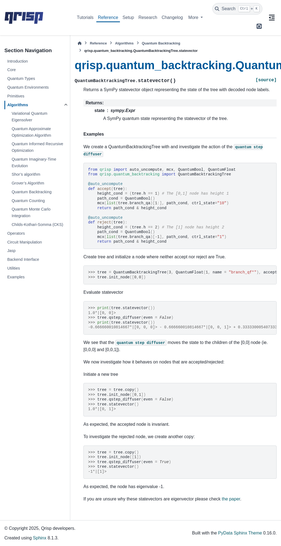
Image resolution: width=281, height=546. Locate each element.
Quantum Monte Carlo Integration (31, 212)
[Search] (237, 9)
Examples (15, 277)
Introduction (17, 61)
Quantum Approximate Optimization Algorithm (31, 132)
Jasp (11, 250)
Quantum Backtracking (32, 192)
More (193, 17)
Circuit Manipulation (24, 242)
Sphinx (39, 538)
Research (147, 17)
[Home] (80, 43)
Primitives (15, 96)
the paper (231, 499)
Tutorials (85, 17)
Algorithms (17, 105)
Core (11, 70)
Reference (108, 17)
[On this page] (272, 17)
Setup (128, 17)
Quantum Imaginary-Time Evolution (34, 162)
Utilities (13, 268)
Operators (16, 233)
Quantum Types (21, 78)
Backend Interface (23, 259)
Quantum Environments (28, 87)
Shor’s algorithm (26, 174)
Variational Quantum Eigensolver (29, 116)
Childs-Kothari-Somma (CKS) (37, 224)
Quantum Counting (28, 200)
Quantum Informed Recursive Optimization (37, 147)
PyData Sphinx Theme (240, 533)
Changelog (172, 17)
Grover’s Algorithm (28, 183)
